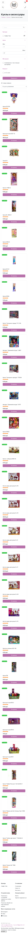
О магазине (18, 886)
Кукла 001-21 (6, 269)
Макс (23, 50)
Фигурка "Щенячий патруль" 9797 (12, 404)
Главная (3, 17)
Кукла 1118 (5, 675)
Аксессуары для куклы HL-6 (10, 540)
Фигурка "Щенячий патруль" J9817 (12, 350)
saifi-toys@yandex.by (6, 925)
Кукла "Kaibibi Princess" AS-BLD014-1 (12, 784)
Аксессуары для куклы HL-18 (10, 486)
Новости (17, 888)
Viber (3, 913)
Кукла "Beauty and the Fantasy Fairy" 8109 (14, 811)
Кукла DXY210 (6, 106)
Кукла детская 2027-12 (9, 133)
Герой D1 (5, 160)
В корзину (14, 113)
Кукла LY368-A (7, 188)
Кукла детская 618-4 (8, 729)
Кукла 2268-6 (6, 242)
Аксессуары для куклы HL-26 (10, 594)
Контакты (17, 890)
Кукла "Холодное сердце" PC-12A (12, 323)
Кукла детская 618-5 (8, 702)
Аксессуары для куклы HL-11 (10, 567)
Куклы (8, 17)
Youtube (4, 916)
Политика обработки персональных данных (6, 904)
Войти (16, 895)
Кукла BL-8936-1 (7, 215)
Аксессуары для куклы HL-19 (10, 513)
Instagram (4, 911)
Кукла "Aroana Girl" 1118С (9, 865)
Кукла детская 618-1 (8, 757)
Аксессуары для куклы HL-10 (10, 621)
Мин (4, 44)
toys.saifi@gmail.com (18, 925)
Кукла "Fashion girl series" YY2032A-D (13, 838)
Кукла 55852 (6, 431)
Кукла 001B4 (6, 296)
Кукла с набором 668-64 (9, 459)
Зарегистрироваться (21, 897)
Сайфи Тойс (4, 886)
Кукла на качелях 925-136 (9, 648)
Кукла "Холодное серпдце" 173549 (12, 377)
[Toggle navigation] (3, 2)
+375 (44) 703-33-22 (6, 926)
